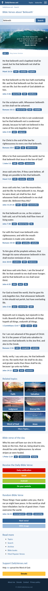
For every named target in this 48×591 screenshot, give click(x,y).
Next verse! (24, 520)
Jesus (21, 163)
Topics (31, 3)
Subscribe (38, 3)
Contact (26, 582)
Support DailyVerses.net (15, 563)
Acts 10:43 (7, 262)
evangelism (25, 348)
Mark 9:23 (7, 179)
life (31, 224)
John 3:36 (7, 94)
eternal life (16, 94)
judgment (22, 132)
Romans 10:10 (9, 243)
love (23, 326)
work (21, 370)
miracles (22, 179)
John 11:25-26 (8, 205)
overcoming (30, 163)
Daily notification (24, 470)
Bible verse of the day (14, 437)
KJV (6, 53)
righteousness (31, 148)
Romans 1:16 (8, 348)
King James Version (16, 53)
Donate (24, 573)
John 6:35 (7, 284)
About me (11, 582)
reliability (37, 110)
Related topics (10, 378)
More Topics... (24, 429)
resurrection (33, 205)
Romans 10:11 (9, 109)
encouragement (19, 514)
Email (24, 475)
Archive (11, 546)
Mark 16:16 (7, 71)
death (24, 205)
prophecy (16, 262)
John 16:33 (7, 514)
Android (24, 481)
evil (35, 326)
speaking (26, 243)
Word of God (21, 110)
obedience (32, 94)
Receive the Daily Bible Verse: (18, 465)
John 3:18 (7, 132)
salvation (23, 72)
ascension (29, 370)
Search (16, 7)
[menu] (45, 3)
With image (24, 526)
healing (30, 179)
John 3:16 (7, 306)
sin (16, 457)
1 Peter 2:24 (8, 456)
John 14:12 (7, 370)
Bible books (12, 550)
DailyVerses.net (8, 7)
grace (15, 307)
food (20, 284)
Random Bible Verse (13, 495)
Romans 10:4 (8, 147)
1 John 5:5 (7, 163)
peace (29, 514)
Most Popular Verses (16, 554)
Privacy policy (35, 582)
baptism (32, 72)
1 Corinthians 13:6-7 (11, 325)
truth (29, 326)
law (23, 148)
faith (16, 72)
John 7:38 (7, 224)
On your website (24, 486)
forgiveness (32, 262)
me (8, 567)
